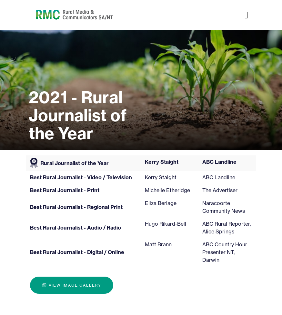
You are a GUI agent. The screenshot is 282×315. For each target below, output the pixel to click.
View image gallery (71, 285)
